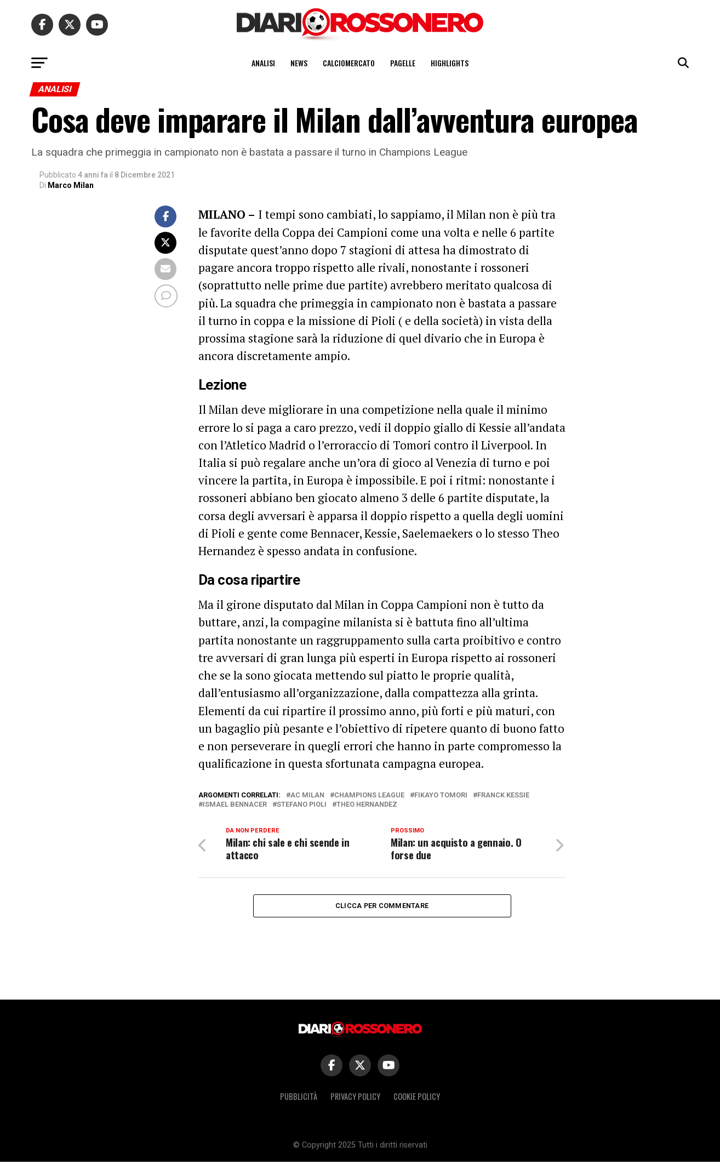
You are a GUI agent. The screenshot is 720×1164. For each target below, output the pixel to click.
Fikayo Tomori (440, 795)
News (298, 63)
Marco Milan (71, 185)
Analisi (263, 63)
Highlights (449, 63)
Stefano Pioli (302, 804)
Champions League (369, 795)
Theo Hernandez (366, 804)
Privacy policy (355, 1098)
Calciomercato (349, 63)
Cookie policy (416, 1098)
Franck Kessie (503, 795)
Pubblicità (298, 1098)
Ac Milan (307, 795)
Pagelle (402, 63)
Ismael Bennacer (235, 804)
